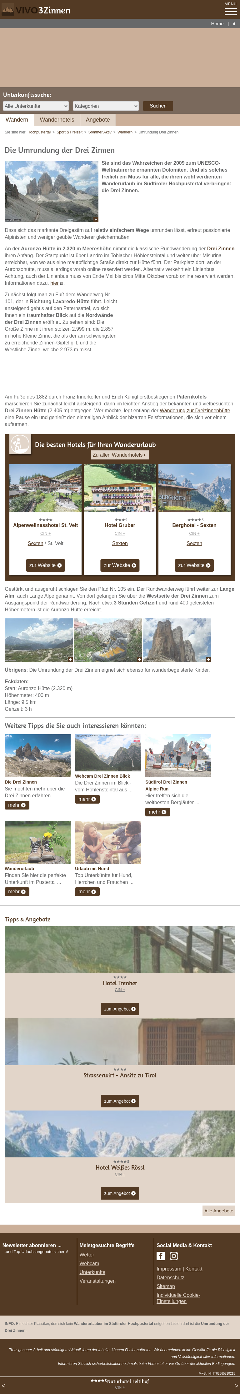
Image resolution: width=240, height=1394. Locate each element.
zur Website (45, 566)
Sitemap (166, 1286)
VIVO (43, 10)
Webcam (89, 1263)
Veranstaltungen (97, 1281)
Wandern (17, 120)
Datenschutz (170, 1277)
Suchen (158, 105)
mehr (13, 805)
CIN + (45, 533)
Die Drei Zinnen (21, 782)
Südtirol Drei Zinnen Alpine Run (166, 785)
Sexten (35, 543)
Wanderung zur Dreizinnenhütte (195, 410)
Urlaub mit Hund (92, 868)
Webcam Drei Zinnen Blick (102, 776)
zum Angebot (120, 1009)
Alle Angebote (218, 1210)
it (234, 23)
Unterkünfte (92, 1272)
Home (217, 23)
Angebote (98, 120)
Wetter (86, 1254)
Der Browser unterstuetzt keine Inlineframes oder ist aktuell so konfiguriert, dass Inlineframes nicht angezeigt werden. (41, 1295)
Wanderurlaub (19, 868)
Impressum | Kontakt (179, 1268)
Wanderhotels (57, 120)
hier (54, 283)
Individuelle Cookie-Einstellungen (178, 1298)
